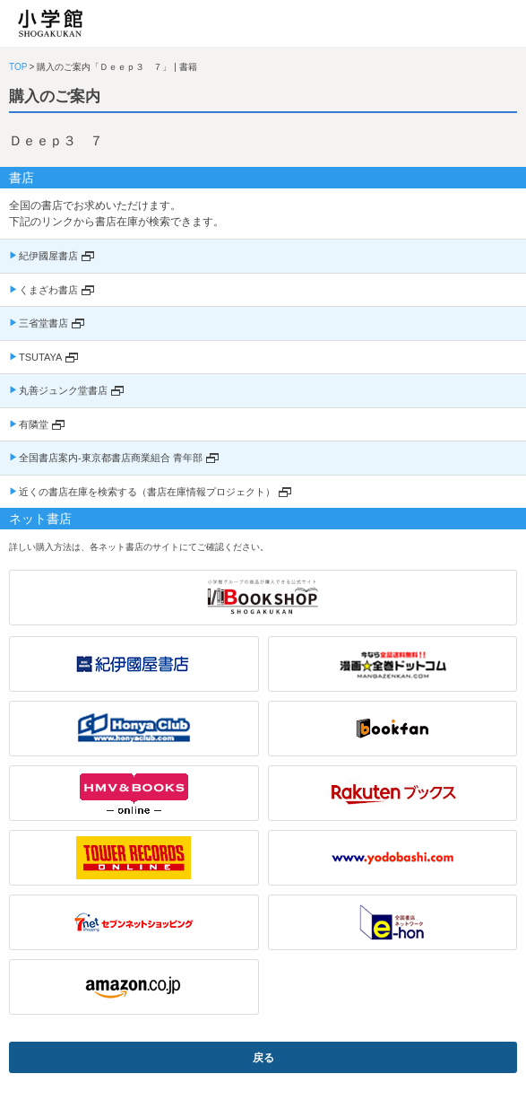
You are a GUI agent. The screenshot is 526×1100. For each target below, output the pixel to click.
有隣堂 (33, 424)
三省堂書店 (43, 323)
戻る (263, 1058)
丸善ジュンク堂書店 (63, 390)
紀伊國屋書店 (48, 255)
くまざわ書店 (48, 289)
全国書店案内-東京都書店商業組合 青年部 (111, 457)
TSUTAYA (40, 357)
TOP (18, 67)
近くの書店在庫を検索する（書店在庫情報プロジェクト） (147, 491)
